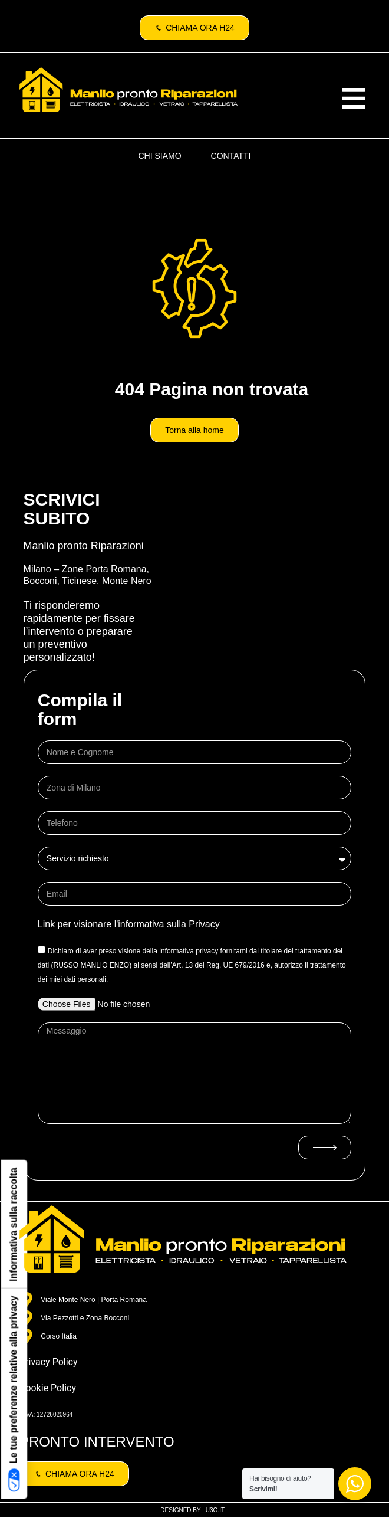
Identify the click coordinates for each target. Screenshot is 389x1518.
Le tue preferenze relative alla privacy (13, 1394)
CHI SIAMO (159, 155)
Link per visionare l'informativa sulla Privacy (129, 924)
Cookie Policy (47, 1388)
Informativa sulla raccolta (13, 1224)
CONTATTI (231, 155)
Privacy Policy (48, 1362)
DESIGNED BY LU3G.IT (192, 1510)
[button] (353, 98)
